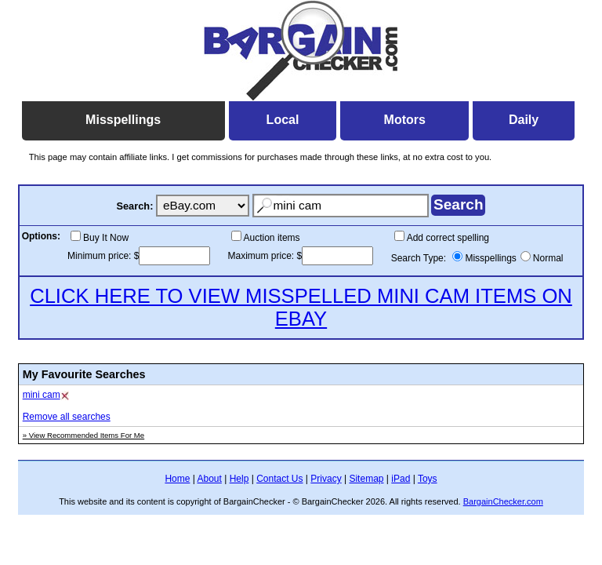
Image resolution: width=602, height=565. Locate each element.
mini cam (41, 394)
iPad (400, 478)
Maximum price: (262, 255)
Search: (134, 206)
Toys (427, 478)
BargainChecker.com (503, 501)
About (210, 478)
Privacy (325, 478)
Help (239, 478)
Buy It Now (106, 237)
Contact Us (279, 478)
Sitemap (366, 478)
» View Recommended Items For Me (84, 435)
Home (177, 478)
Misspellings (490, 258)
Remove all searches (67, 416)
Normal (548, 258)
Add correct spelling (448, 237)
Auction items (272, 237)
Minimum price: (100, 255)
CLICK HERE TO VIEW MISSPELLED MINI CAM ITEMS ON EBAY (301, 307)
